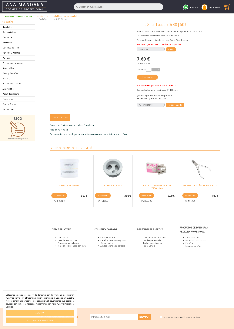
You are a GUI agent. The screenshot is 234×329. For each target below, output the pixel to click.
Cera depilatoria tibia (67, 240)
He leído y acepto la (181, 317)
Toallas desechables (71, 16)
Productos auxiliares (12, 83)
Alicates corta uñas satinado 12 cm (200, 185)
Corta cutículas (192, 237)
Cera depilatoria (9, 32)
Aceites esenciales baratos (112, 245)
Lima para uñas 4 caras (196, 240)
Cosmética (7, 37)
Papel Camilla (149, 245)
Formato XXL (8, 109)
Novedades (7, 27)
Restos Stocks (9, 104)
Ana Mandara (42, 16)
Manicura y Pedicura (11, 52)
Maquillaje (7, 78)
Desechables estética (150, 229)
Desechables (8, 68)
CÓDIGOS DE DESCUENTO (18, 16)
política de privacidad (190, 317)
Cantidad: (141, 69)
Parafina (6, 58)
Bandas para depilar (152, 240)
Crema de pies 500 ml (69, 185)
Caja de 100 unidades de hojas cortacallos (156, 187)
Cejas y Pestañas (10, 73)
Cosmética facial (107, 237)
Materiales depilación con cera (72, 245)
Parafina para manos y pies (113, 240)
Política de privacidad (40, 320)
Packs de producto (11, 93)
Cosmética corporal (105, 229)
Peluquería (7, 42)
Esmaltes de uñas (11, 47)
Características (60, 117)
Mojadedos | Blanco (113, 185)
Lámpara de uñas (193, 246)
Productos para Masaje (13, 63)
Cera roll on (63, 237)
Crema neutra (106, 243)
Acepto (40, 313)
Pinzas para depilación (68, 243)
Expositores (8, 99)
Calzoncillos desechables (154, 237)
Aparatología (8, 88)
